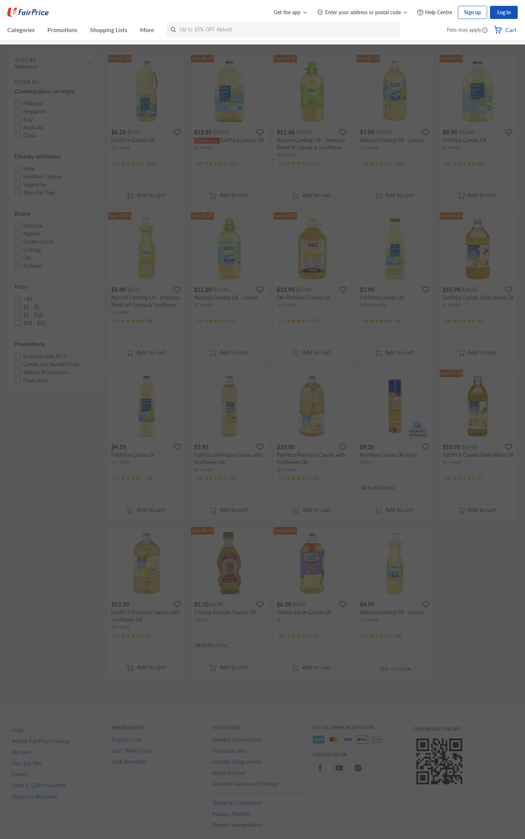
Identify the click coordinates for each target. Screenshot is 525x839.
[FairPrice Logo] (28, 12)
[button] (485, 30)
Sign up (472, 12)
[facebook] (320, 772)
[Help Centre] (434, 12)
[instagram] (358, 772)
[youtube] (339, 772)
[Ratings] (134, 163)
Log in (504, 12)
